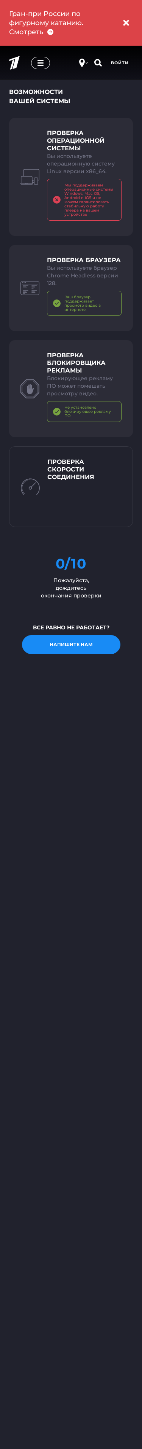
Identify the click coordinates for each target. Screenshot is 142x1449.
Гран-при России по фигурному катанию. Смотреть (46, 23)
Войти (120, 62)
